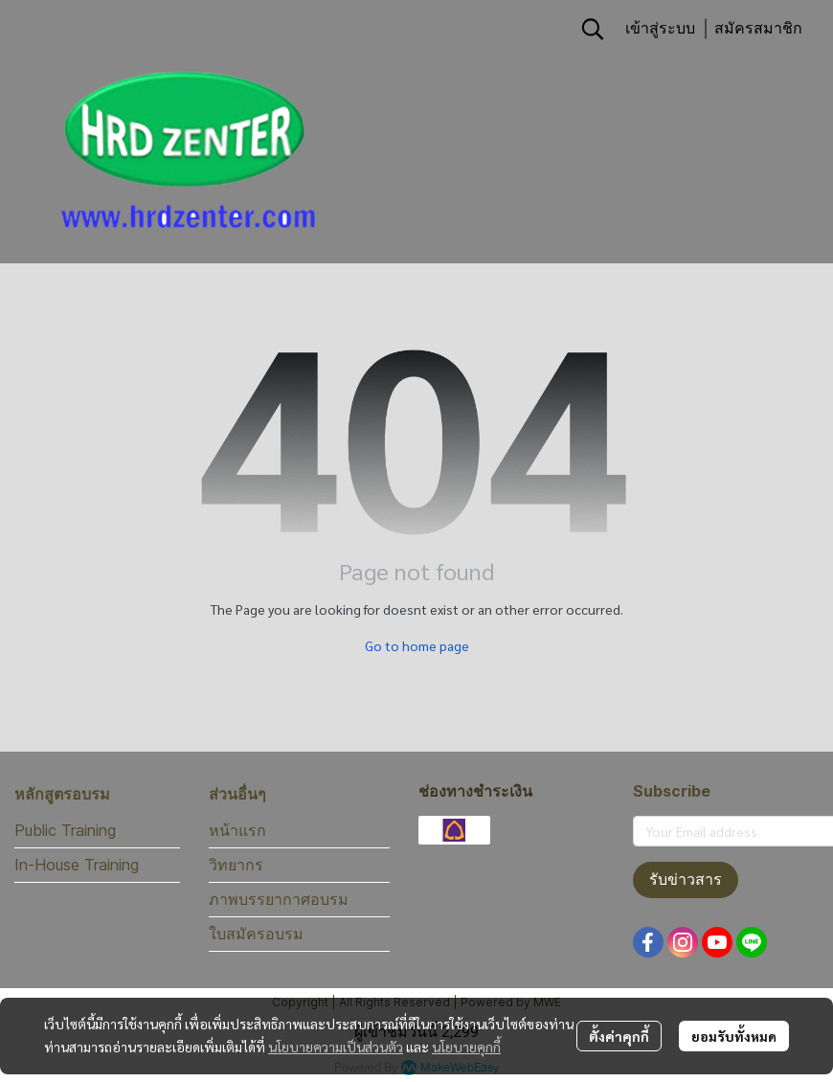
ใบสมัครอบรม (256, 933)
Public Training (65, 830)
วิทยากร (236, 864)
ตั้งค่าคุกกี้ (619, 1036)
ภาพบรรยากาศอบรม (279, 899)
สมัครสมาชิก (758, 28)
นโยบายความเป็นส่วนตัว (335, 1046)
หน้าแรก (237, 830)
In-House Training (76, 864)
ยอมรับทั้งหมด (734, 1036)
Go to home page (417, 645)
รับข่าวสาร (685, 879)
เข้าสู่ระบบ (660, 28)
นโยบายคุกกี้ (466, 1046)
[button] (592, 28)
